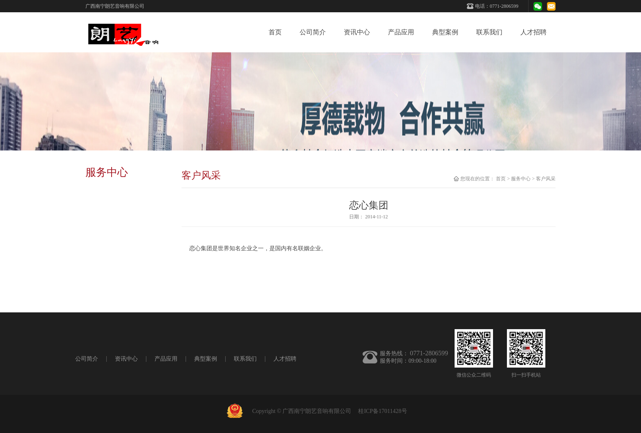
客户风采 (546, 179)
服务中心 (521, 179)
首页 (275, 32)
